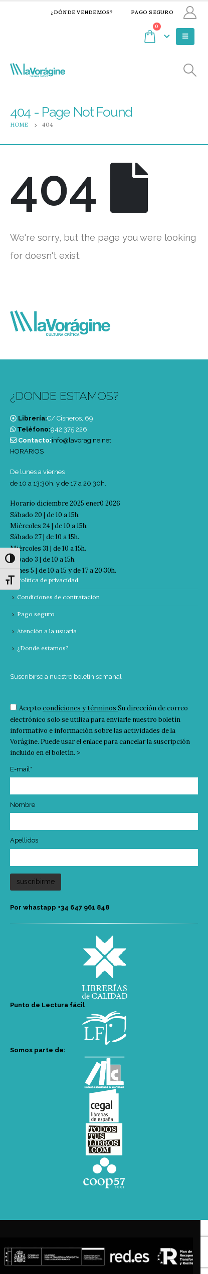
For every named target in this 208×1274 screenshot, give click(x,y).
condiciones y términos (79, 708)
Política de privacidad (47, 580)
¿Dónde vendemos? (75, 12)
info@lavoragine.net (81, 440)
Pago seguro (145, 12)
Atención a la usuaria (47, 631)
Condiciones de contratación (58, 597)
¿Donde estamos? (43, 648)
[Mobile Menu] (185, 36)
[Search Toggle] (190, 70)
